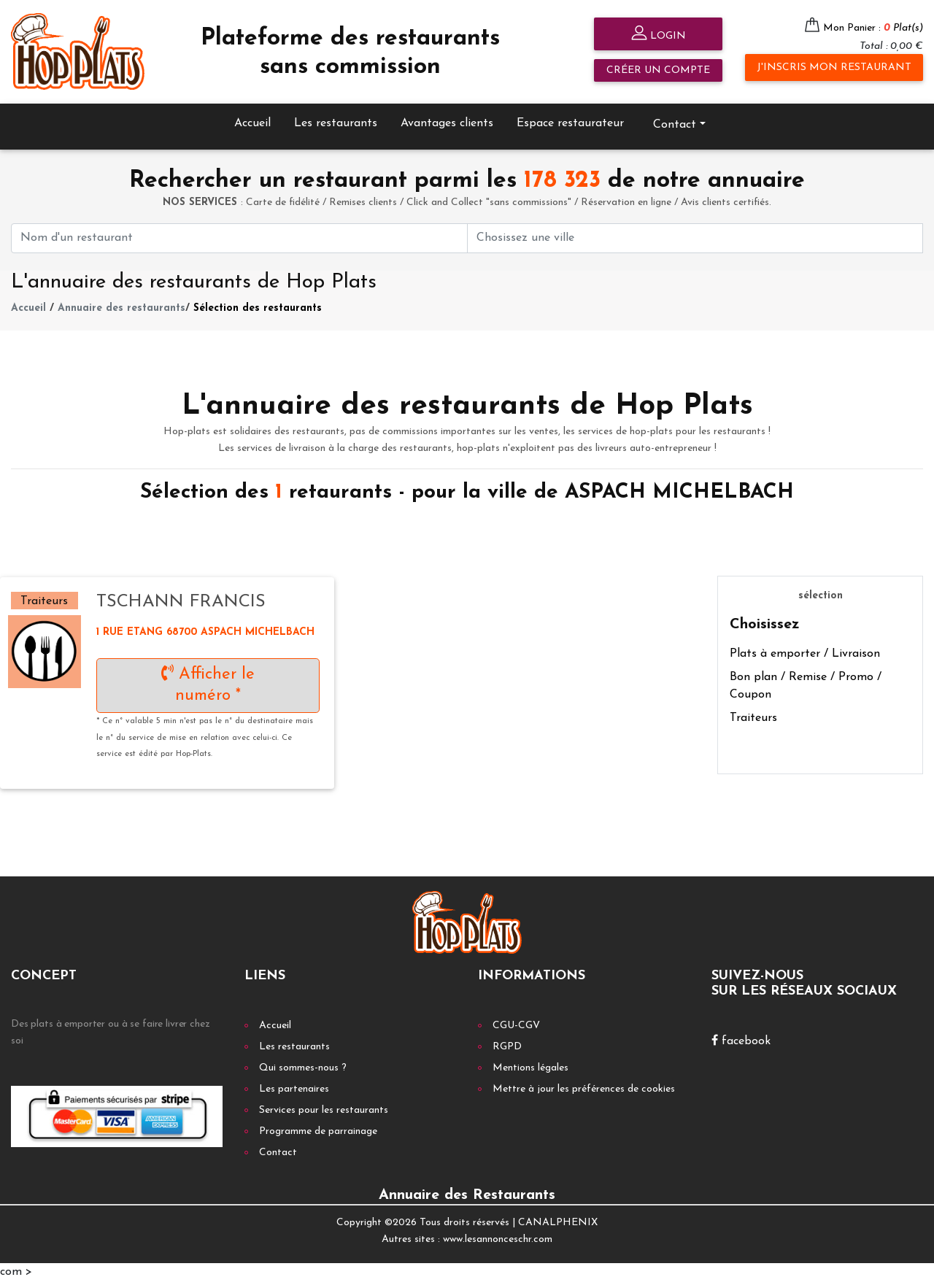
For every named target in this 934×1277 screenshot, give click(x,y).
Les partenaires (294, 1086)
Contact (674, 121)
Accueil (252, 120)
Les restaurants (335, 120)
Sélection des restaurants (257, 305)
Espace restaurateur (570, 120)
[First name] (239, 235)
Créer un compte (658, 70)
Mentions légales (530, 1065)
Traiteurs (753, 714)
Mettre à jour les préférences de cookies (584, 1086)
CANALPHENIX (558, 1219)
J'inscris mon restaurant (834, 67)
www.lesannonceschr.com (497, 1235)
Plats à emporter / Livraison (805, 650)
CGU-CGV (516, 1022)
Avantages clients (447, 120)
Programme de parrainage (318, 1128)
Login (658, 34)
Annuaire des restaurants (121, 305)
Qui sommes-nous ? (303, 1065)
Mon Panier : (873, 28)
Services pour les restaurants (323, 1107)
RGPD (507, 1043)
